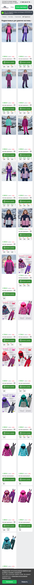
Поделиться (27, 16)
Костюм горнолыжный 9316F (9, 146)
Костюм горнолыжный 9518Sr (9, 180)
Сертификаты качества (11, 526)
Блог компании (8, 535)
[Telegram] (26, 459)
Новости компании (9, 556)
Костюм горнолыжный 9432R (9, 213)
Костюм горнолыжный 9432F (9, 79)
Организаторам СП (9, 542)
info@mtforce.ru (10, 464)
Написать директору (12, 483)
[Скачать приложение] (11, 444)
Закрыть (24, 582)
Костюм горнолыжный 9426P (9, 281)
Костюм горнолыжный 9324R (26, 381)
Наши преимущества (10, 519)
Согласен (9, 582)
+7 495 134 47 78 (26, 2)
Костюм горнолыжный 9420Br (9, 113)
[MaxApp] (29, 459)
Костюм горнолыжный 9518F (26, 146)
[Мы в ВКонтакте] (7, 564)
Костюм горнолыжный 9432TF (26, 79)
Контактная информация (11, 512)
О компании (7, 552)
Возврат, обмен (8, 505)
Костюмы (18, 430)
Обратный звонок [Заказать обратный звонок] (11, 472)
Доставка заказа (8, 496)
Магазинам (7, 549)
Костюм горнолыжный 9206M (9, 348)
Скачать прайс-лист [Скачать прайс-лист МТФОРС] (12, 478)
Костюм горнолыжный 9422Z (26, 314)
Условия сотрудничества (13, 539)
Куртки (7, 430)
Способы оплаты (9, 499)
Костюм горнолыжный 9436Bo (9, 247)
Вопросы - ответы (9, 509)
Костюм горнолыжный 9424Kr (26, 281)
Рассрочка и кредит (9, 502)
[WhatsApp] (23, 459)
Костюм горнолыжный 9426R (26, 247)
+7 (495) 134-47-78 (11, 456)
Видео (5, 529)
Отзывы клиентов (9, 522)
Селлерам (6, 546)
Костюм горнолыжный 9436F (26, 213)
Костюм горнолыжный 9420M (26, 113)
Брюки (29, 430)
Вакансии (6, 559)
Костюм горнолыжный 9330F (9, 381)
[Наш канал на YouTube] (15, 564)
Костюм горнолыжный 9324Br (9, 415)
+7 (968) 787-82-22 (11, 459)
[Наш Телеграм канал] (3, 564)
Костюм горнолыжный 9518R (26, 180)
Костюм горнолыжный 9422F (9, 314)
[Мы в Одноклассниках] (11, 564)
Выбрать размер (9, 49)
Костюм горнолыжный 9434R (9, 46)
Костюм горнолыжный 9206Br (26, 348)
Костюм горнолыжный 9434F (26, 46)
